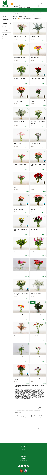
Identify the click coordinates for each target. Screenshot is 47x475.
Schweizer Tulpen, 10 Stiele (20, 164)
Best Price (20, 6)
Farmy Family (28, 6)
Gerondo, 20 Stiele (35, 57)
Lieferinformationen (23, 462)
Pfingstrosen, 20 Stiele (36, 229)
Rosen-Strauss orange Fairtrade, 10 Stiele (19, 208)
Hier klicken (23, 446)
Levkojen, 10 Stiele (35, 251)
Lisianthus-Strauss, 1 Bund (20, 36)
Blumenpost (7, 36)
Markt (12, 6)
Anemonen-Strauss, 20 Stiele (37, 378)
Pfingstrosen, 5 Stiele (19, 272)
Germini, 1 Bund (17, 143)
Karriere (23, 449)
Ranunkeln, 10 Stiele (18, 314)
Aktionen (16, 6)
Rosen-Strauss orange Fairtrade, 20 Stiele (19, 100)
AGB (23, 451)
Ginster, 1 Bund (17, 336)
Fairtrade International (7, 28)
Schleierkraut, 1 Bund (36, 293)
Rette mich (24, 6)
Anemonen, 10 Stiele (35, 357)
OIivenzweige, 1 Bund (19, 121)
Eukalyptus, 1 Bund (35, 36)
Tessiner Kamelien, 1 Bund (37, 314)
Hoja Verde (6, 38)
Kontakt (23, 454)
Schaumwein (39, 433)
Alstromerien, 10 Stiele (19, 78)
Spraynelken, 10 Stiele (36, 143)
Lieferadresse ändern (23, 460)
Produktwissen (23, 456)
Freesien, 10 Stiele (35, 336)
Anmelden (43, 3)
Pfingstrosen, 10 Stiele (36, 272)
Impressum (24, 458)
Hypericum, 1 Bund (18, 251)
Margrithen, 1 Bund (18, 357)
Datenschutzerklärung (23, 453)
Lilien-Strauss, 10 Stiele (19, 57)
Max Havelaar (7, 30)
